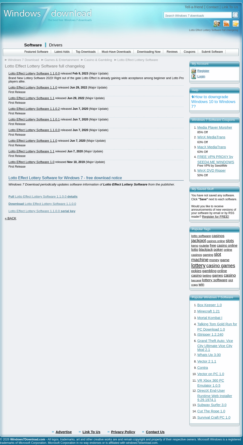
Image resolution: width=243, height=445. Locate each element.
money (214, 260)
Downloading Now (149, 51)
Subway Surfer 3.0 (212, 405)
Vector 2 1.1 (206, 361)
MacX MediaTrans (211, 147)
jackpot (198, 240)
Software (33, 45)
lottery (198, 265)
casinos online (216, 241)
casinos (218, 236)
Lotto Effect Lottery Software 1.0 (31, 162)
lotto (194, 249)
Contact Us (155, 432)
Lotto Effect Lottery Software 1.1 (31, 98)
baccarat (196, 280)
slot (230, 280)
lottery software (215, 280)
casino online (227, 245)
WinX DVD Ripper (211, 170)
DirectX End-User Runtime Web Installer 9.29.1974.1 (214, 395)
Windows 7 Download (23, 60)
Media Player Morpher (214, 127)
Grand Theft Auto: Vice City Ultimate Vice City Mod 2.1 (215, 345)
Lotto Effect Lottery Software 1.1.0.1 (34, 119)
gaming (208, 255)
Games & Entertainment (61, 60)
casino (230, 275)
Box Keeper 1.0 (209, 305)
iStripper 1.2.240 (210, 334)
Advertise (64, 432)
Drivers (55, 45)
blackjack (206, 250)
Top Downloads (86, 51)
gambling (209, 271)
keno (194, 245)
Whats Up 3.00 (209, 355)
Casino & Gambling (98, 60)
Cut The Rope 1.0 (211, 411)
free (213, 245)
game (224, 260)
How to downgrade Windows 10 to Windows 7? (213, 102)
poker (218, 249)
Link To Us (230, 7)
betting (207, 275)
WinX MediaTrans (211, 137)
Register (203, 71)
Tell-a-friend (194, 7)
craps (194, 284)
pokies (196, 271)
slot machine (206, 257)
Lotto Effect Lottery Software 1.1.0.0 (34, 73)
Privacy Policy (123, 432)
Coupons (189, 51)
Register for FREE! (215, 216)
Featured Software (36, 51)
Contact (212, 7)
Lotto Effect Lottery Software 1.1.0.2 (34, 109)
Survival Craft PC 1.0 (213, 417)
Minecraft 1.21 (208, 311)
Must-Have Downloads (116, 51)
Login (201, 76)
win (201, 284)
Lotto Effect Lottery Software (138, 60)
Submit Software (212, 51)
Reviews (172, 51)
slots (230, 240)
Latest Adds (62, 51)
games (217, 275)
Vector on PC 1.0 (210, 374)
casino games (220, 265)
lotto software (201, 236)
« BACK (10, 218)
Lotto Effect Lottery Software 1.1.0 (32, 87)
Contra (202, 368)
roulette (204, 245)
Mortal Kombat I (209, 318)
